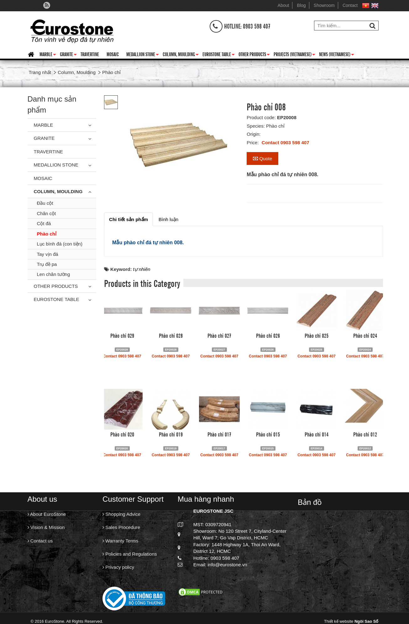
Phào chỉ (46, 233)
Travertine (90, 53)
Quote (262, 158)
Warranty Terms (120, 540)
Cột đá (44, 223)
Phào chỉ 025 (316, 335)
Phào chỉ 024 (365, 335)
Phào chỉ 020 (122, 434)
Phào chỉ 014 (316, 434)
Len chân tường (53, 274)
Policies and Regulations (129, 554)
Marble (47, 55)
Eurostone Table (218, 55)
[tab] (128, 219)
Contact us (40, 540)
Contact (350, 5)
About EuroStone (47, 514)
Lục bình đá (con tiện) (59, 243)
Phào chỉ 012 (365, 434)
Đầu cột (45, 203)
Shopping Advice (121, 514)
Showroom (324, 5)
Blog (301, 5)
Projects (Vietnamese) (294, 55)
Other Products (254, 55)
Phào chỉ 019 (171, 434)
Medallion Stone (142, 55)
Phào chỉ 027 (219, 335)
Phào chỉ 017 (219, 434)
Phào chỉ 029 (122, 335)
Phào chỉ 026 (268, 335)
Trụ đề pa (47, 264)
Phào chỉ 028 (171, 335)
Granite (68, 55)
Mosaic (113, 53)
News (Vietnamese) (336, 55)
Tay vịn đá (47, 254)
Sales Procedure (121, 527)
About (283, 5)
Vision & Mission (46, 527)
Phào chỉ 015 (268, 434)
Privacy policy (118, 567)
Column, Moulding (181, 55)
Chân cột (46, 213)
